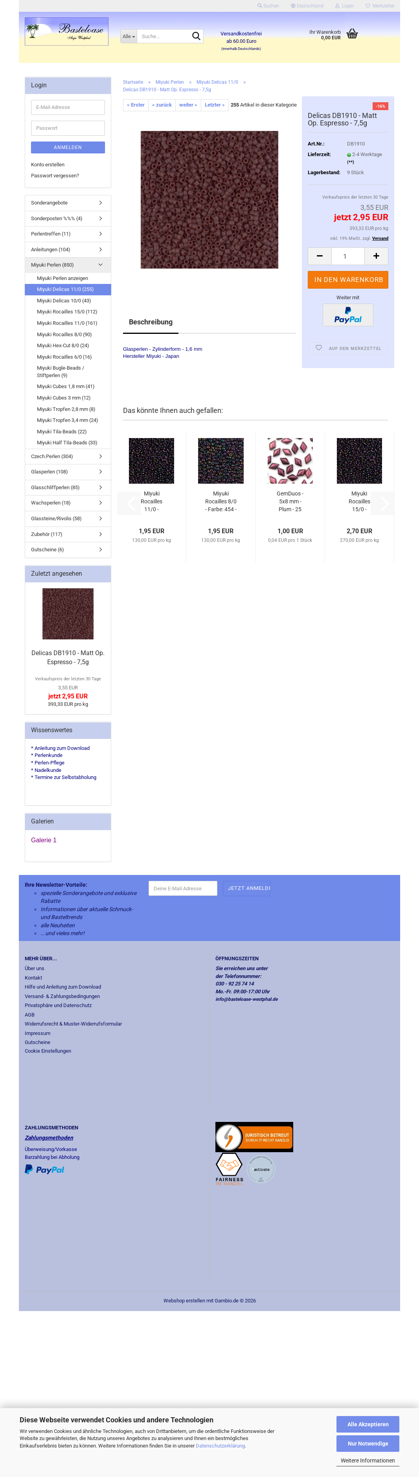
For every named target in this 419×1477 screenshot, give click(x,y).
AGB (30, 1015)
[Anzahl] (348, 256)
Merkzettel (380, 6)
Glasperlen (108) (49, 472)
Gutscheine (37, 1042)
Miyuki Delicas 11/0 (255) (65, 289)
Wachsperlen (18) (51, 503)
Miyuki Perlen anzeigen (62, 278)
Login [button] (344, 6)
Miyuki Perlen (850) (52, 265)
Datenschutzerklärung (220, 1446)
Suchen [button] (268, 6)
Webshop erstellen (184, 1301)
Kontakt (33, 978)
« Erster (136, 105)
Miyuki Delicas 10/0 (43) (64, 301)
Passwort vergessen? (55, 176)
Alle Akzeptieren (368, 1424)
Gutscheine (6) (47, 549)
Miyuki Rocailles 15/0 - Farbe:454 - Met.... (359, 501)
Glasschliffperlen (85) (55, 487)
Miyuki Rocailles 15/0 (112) (67, 312)
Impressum (37, 1033)
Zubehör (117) (46, 534)
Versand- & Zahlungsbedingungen (62, 996)
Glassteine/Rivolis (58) (56, 518)
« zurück (162, 105)
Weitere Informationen (368, 1460)
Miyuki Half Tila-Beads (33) (67, 443)
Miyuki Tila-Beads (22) (62, 432)
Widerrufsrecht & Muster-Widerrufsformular (73, 1024)
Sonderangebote (49, 203)
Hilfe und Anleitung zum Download (63, 987)
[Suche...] (128, 36)
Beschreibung (151, 322)
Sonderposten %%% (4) (57, 218)
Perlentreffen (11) (51, 234)
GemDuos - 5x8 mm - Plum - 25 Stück (290, 501)
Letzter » (215, 105)
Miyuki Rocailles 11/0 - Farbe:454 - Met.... (151, 501)
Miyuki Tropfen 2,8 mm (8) (66, 409)
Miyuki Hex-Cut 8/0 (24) (63, 345)
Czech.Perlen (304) (52, 456)
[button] (307, 6)
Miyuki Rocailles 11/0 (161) (67, 323)
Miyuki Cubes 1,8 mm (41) (66, 386)
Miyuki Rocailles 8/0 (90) (64, 334)
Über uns (34, 968)
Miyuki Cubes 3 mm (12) (64, 398)
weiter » (188, 105)
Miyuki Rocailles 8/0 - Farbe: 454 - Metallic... (221, 501)
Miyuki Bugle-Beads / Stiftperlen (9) (60, 371)
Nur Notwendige (368, 1443)
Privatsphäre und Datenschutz (58, 1005)
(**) (350, 162)
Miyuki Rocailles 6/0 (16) (64, 357)
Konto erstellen (47, 165)
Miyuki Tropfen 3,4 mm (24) (67, 420)
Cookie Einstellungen (48, 1051)
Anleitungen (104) (50, 249)
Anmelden (68, 147)
